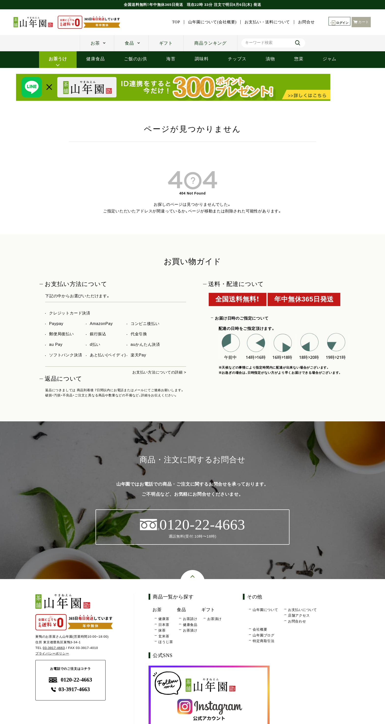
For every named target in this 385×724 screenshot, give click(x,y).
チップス (237, 58)
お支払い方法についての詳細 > (157, 372)
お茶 (95, 43)
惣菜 (298, 58)
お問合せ (303, 22)
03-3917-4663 (54, 648)
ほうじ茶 (165, 642)
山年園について (265, 610)
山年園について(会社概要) (209, 22)
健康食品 (95, 58)
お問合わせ (297, 622)
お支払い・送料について (264, 22)
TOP (173, 22)
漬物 (270, 58)
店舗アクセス (299, 616)
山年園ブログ (264, 636)
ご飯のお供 (135, 58)
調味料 (201, 58)
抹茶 (162, 631)
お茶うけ (58, 58)
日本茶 (163, 625)
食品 (129, 43)
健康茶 (163, 619)
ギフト (166, 43)
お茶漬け (190, 631)
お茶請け (190, 619)
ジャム (329, 58)
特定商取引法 (264, 641)
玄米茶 (163, 637)
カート (361, 22)
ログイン (338, 22)
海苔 (171, 58)
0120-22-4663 (70, 680)
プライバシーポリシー (52, 654)
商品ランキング (210, 43)
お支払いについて (302, 610)
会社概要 (260, 630)
